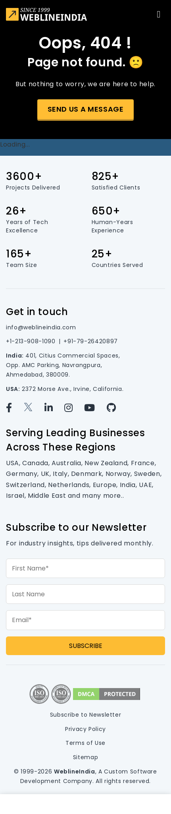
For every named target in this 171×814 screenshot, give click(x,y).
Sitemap (85, 757)
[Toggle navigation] (158, 14)
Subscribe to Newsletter (85, 715)
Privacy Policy (85, 729)
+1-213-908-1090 (31, 341)
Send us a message (86, 109)
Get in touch (37, 311)
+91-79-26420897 (90, 341)
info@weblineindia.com (41, 327)
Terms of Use (85, 743)
